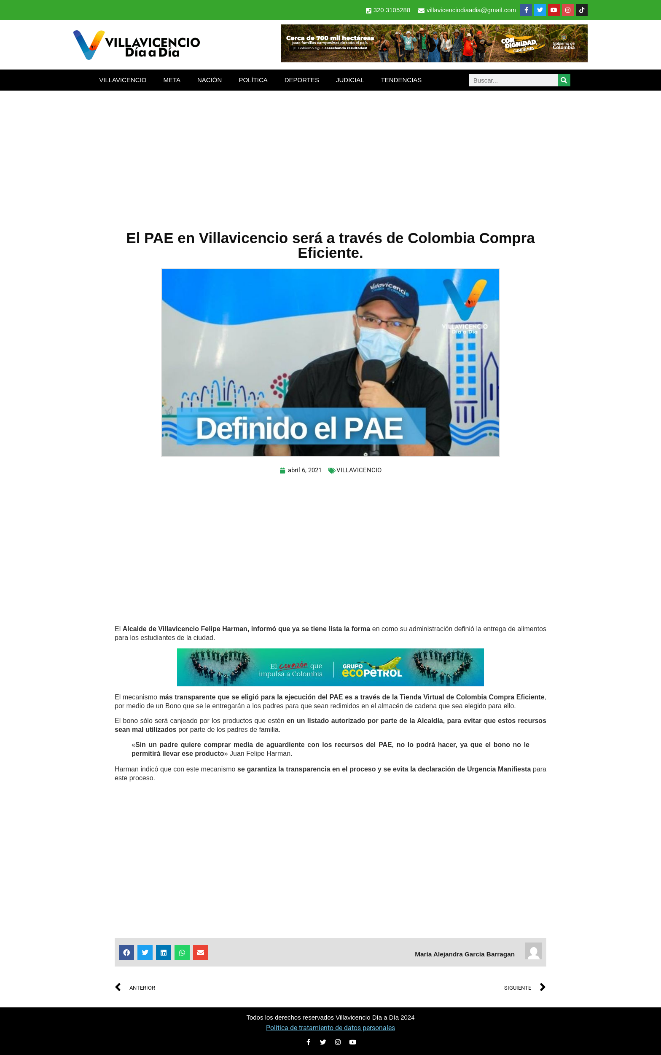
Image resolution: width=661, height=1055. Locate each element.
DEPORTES (302, 79)
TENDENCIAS (401, 79)
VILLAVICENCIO (122, 79)
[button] (126, 952)
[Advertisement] (330, 154)
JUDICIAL (350, 79)
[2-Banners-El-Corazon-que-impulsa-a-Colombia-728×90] (330, 684)
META (171, 79)
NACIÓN (209, 79)
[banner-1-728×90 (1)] (434, 60)
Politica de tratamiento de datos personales (330, 1028)
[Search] (564, 80)
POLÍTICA (253, 79)
